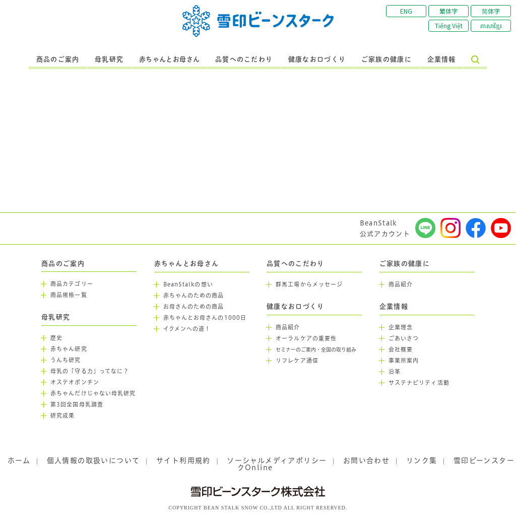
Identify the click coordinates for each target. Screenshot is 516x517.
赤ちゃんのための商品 (193, 295)
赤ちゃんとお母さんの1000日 (205, 317)
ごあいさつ (404, 338)
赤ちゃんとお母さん (169, 59)
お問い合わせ (366, 460)
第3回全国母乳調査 (76, 404)
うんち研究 (65, 360)
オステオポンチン (74, 382)
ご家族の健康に (386, 59)
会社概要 (401, 349)
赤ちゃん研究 (68, 349)
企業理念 (401, 327)
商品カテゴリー (71, 284)
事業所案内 (404, 360)
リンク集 (421, 460)
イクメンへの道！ (187, 328)
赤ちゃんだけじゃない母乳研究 (93, 393)
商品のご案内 (58, 59)
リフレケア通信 (297, 360)
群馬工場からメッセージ (309, 284)
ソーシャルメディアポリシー (277, 460)
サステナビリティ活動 (419, 382)
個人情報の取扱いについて (93, 460)
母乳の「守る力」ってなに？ (89, 371)
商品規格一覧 (68, 295)
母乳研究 (109, 59)
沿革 (395, 371)
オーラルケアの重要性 (306, 338)
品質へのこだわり (244, 59)
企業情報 (441, 59)
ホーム (19, 460)
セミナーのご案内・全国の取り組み (316, 350)
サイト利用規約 (183, 460)
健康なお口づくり (317, 59)
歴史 (56, 337)
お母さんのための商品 (193, 306)
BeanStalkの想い (188, 284)
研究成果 (62, 415)
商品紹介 (288, 327)
